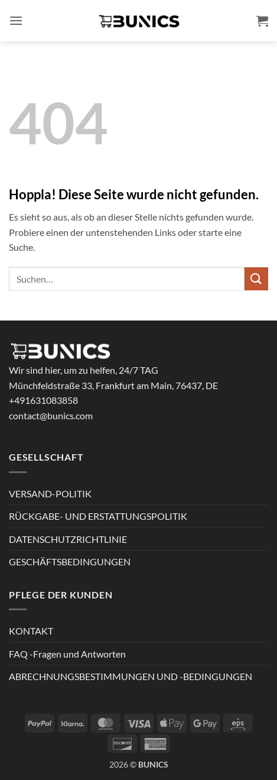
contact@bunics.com (51, 415)
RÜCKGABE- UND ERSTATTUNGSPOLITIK (98, 516)
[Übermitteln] (256, 278)
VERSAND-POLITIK (50, 493)
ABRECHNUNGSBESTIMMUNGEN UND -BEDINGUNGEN (130, 676)
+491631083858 (43, 400)
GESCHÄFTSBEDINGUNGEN (70, 561)
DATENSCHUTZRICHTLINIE (68, 539)
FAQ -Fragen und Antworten (67, 653)
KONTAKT (31, 630)
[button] (16, 20)
